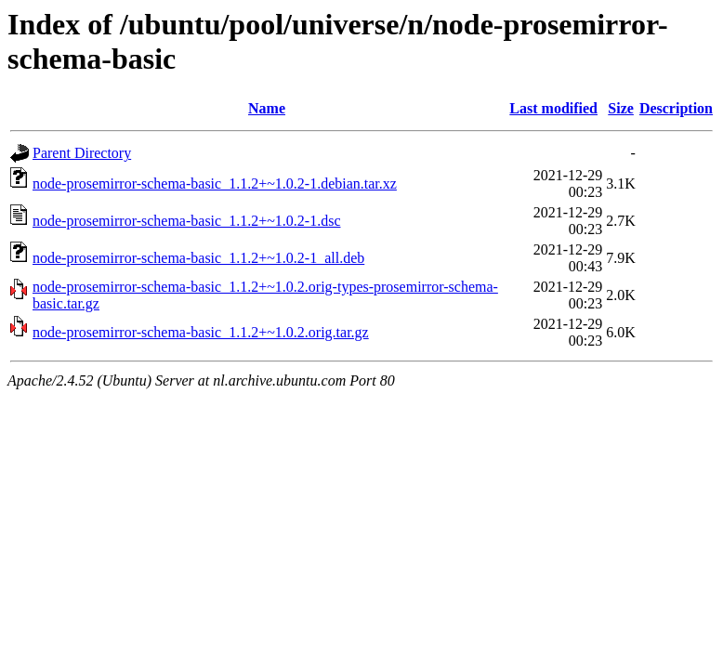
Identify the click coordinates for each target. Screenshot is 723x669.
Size (621, 108)
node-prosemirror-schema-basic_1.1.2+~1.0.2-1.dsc (186, 221)
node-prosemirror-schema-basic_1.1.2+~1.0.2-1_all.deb (198, 258)
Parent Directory (82, 153)
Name (266, 108)
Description (676, 108)
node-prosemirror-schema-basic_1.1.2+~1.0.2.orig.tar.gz (201, 332)
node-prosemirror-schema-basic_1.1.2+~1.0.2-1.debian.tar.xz (215, 183)
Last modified (553, 108)
